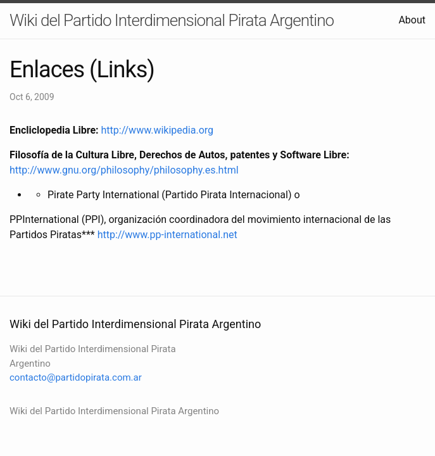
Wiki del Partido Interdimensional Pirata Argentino (171, 20)
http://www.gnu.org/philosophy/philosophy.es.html (124, 170)
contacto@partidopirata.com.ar (75, 377)
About (412, 20)
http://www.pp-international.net (167, 235)
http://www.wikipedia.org (157, 130)
